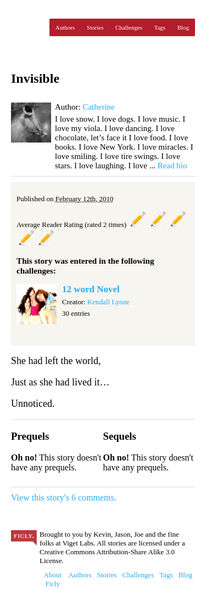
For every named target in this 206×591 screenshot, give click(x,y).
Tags (160, 27)
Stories (95, 27)
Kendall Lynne (108, 302)
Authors (65, 27)
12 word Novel (91, 289)
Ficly (27, 27)
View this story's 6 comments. (63, 497)
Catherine (98, 107)
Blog (183, 27)
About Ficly (53, 579)
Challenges (128, 27)
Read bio (172, 165)
